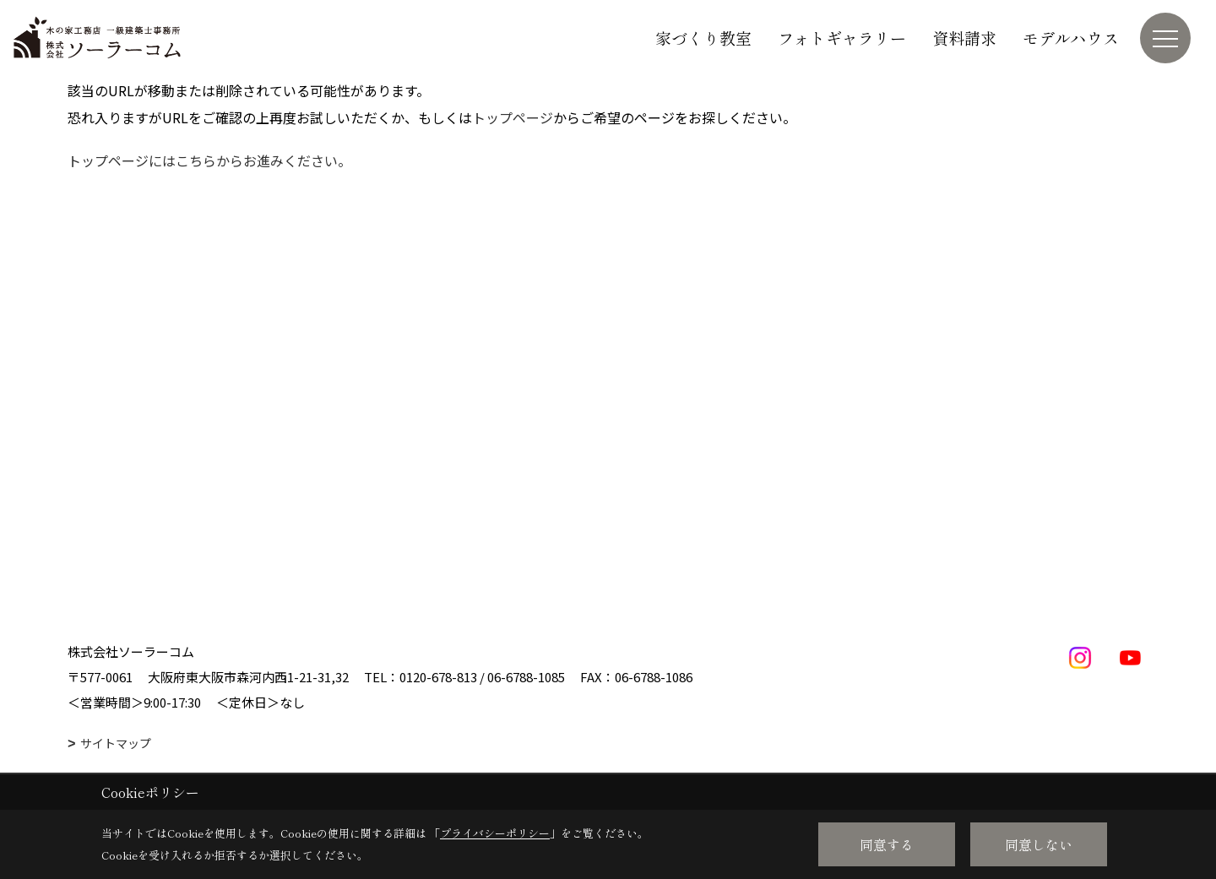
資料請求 (964, 37)
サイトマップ (115, 743)
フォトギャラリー (842, 37)
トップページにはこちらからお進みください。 (209, 160)
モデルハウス (1071, 37)
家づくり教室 (703, 37)
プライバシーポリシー (495, 833)
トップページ (512, 117)
